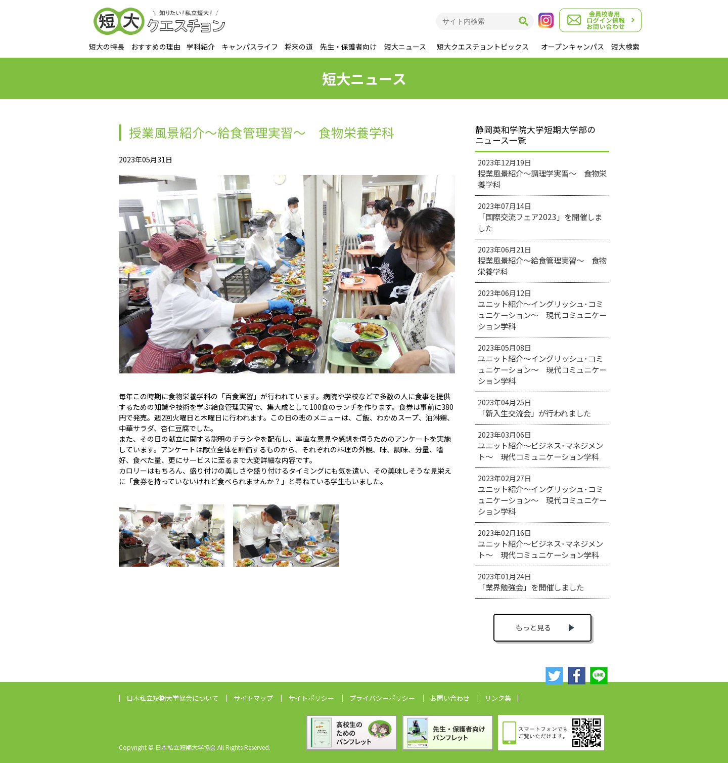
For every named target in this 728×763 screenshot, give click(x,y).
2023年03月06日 (540, 446)
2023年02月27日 (542, 495)
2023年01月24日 (531, 581)
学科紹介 (201, 46)
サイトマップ (253, 698)
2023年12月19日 (542, 173)
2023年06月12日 (542, 309)
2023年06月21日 (542, 260)
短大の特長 (106, 46)
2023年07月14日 (540, 217)
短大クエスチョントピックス (483, 46)
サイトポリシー (311, 698)
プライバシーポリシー (382, 698)
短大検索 (625, 46)
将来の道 (299, 46)
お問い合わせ (450, 698)
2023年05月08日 (542, 364)
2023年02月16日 (540, 544)
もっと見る (533, 627)
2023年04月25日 (534, 407)
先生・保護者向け (348, 46)
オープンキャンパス (572, 46)
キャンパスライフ (249, 46)
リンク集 (498, 698)
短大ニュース (405, 46)
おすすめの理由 (155, 46)
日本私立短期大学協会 (172, 698)
